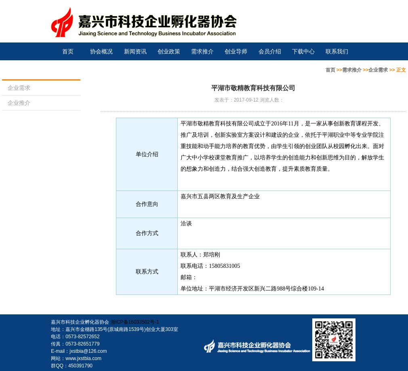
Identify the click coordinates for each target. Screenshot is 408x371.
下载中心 (303, 51)
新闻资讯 (135, 51)
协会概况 (101, 51)
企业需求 (378, 70)
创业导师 (236, 51)
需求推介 (202, 51)
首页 (68, 51)
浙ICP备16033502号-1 (135, 322)
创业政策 (169, 51)
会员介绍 (270, 51)
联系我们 (337, 51)
